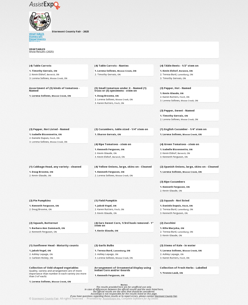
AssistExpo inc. (112, 298)
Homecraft (36, 36)
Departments (37, 39)
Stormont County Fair (166, 296)
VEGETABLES (36, 34)
